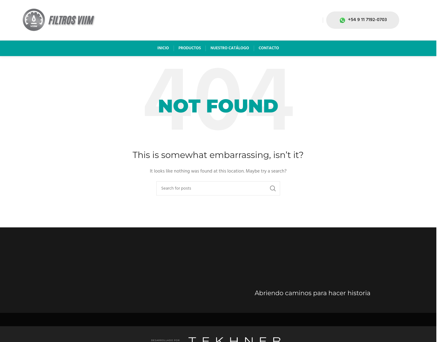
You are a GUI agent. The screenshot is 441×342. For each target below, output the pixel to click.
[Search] (218, 188)
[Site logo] (59, 20)
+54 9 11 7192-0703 (363, 20)
